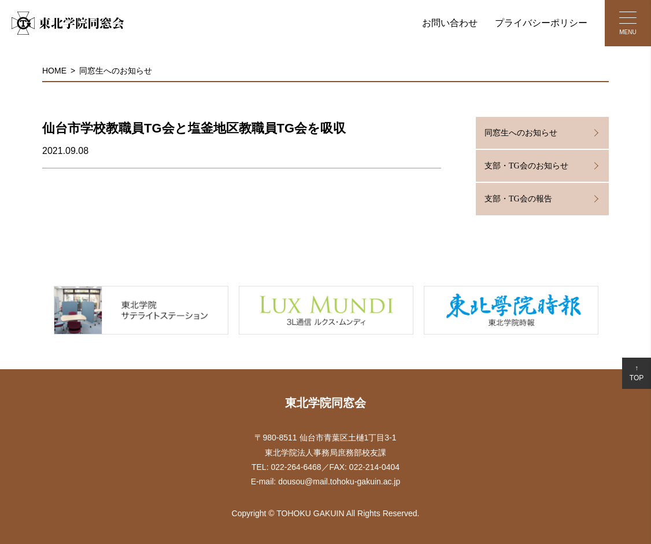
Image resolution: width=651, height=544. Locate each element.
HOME (54, 70)
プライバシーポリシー (541, 23)
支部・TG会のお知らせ (526, 165)
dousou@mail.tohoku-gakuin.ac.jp (339, 481)
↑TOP (636, 373)
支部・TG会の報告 (518, 198)
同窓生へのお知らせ (115, 70)
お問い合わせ (450, 23)
